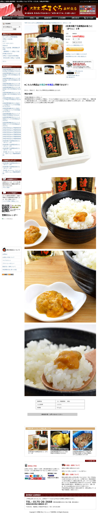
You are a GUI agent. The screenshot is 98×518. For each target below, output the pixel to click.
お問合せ (5, 254)
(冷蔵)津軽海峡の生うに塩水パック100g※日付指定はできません (12, 99)
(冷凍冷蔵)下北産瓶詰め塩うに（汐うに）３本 (11, 149)
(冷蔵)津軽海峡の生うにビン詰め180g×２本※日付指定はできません (11, 74)
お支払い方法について (8, 257)
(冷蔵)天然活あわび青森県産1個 (12, 128)
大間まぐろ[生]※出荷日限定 (11, 55)
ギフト (4, 61)
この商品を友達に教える (72, 75)
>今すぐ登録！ (6, 187)
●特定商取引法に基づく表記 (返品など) (76, 56)
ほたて (4, 41)
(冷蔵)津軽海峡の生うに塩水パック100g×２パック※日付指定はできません (11, 104)
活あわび (5, 45)
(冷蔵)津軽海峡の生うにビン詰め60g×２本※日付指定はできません (12, 89)
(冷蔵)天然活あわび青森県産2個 (12, 130)
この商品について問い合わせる (74, 71)
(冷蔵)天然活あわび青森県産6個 (12, 138)
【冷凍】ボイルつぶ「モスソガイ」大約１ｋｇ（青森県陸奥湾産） (11, 153)
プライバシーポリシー (8, 263)
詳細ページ (76, 471)
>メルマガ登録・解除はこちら (11, 201)
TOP (25, 23)
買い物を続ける (70, 77)
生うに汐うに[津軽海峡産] (36, 23)
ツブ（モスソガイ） (8, 43)
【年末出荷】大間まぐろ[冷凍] (11, 58)
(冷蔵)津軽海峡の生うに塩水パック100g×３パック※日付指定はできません (11, 110)
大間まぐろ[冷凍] (7, 39)
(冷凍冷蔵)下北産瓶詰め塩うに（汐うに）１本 (11, 141)
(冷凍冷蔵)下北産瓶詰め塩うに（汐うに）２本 (58, 23)
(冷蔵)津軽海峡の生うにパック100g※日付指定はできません (11, 114)
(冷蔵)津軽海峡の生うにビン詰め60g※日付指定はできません (11, 84)
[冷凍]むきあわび (7, 53)
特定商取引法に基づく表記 (10, 269)
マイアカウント (7, 260)
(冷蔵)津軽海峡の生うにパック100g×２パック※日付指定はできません (11, 119)
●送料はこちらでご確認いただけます (76, 54)
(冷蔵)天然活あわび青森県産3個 (12, 132)
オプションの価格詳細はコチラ (75, 45)
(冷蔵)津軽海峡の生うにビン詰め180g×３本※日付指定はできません (11, 80)
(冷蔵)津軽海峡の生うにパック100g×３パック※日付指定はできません (11, 124)
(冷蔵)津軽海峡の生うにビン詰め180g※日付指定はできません (12, 70)
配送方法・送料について (9, 266)
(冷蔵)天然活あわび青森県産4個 (12, 134)
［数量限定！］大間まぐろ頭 (11, 51)
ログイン (94, 1)
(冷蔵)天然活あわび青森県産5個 (12, 136)
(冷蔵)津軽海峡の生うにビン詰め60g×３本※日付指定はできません (12, 94)
